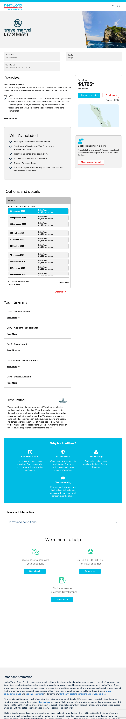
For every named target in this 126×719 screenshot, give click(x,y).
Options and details (90, 95)
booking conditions (34, 694)
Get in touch (34, 571)
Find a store (62, 599)
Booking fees (44, 702)
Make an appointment (91, 162)
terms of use (15, 694)
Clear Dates (64, 283)
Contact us (90, 571)
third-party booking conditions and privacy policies (82, 694)
